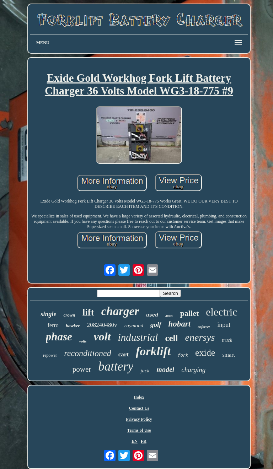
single (48, 314)
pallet (189, 313)
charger (120, 311)
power (82, 369)
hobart (179, 323)
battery (115, 366)
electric (221, 312)
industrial (138, 337)
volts (83, 341)
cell (171, 338)
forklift (153, 351)
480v (169, 316)
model (165, 369)
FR (143, 441)
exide (205, 352)
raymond (133, 325)
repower (50, 355)
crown (69, 315)
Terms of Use (139, 430)
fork (183, 355)
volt (102, 336)
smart (228, 355)
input (223, 324)
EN (135, 441)
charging (193, 369)
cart (123, 354)
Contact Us (139, 408)
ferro (53, 325)
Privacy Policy (139, 419)
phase (59, 336)
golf (155, 324)
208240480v (102, 325)
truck (227, 340)
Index (139, 397)
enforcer (204, 327)
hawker (73, 325)
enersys (200, 337)
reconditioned (87, 353)
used (152, 315)
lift (88, 312)
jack (144, 370)
